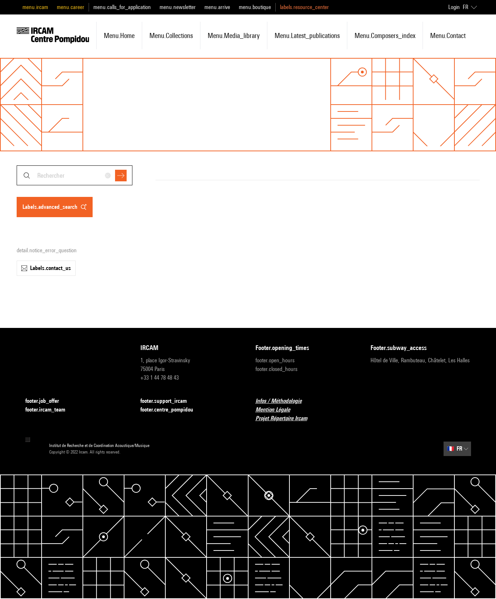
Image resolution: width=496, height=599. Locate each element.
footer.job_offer (46, 401)
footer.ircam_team (49, 410)
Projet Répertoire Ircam (285, 418)
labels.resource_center (304, 7)
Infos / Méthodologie (282, 401)
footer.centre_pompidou (171, 410)
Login (454, 7)
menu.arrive (217, 7)
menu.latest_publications (307, 35)
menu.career (70, 7)
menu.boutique (255, 7)
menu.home (119, 35)
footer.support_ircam (167, 401)
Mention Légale (277, 410)
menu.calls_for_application (122, 7)
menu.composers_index (385, 35)
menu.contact (448, 35)
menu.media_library (234, 35)
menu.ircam (35, 7)
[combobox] (74, 175)
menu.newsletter (178, 7)
